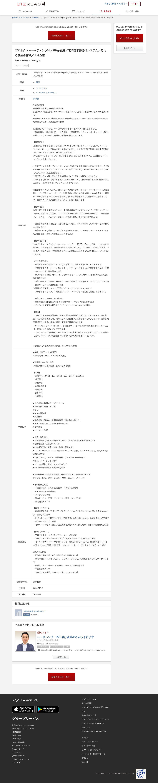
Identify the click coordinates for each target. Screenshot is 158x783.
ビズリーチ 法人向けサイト (92, 750)
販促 (38, 82)
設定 (83, 711)
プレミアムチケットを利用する (93, 723)
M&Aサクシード (18, 749)
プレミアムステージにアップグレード (95, 719)
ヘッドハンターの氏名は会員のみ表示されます (65, 637)
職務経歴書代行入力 (89, 715)
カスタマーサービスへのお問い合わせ (95, 707)
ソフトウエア (41, 88)
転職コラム (86, 727)
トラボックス (17, 752)
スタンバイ (16, 763)
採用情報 (85, 762)
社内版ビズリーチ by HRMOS (23, 725)
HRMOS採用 (16, 732)
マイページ (27, 11)
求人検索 (107, 11)
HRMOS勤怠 (16, 735)
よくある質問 (87, 703)
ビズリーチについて (89, 699)
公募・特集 (134, 11)
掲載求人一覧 (61, 657)
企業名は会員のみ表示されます (34, 611)
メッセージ (80, 11)
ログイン (134, 4)
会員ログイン (130, 48)
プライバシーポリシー (90, 742)
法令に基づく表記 (88, 746)
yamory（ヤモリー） (19, 756)
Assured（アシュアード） (21, 759)
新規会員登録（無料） (61, 35)
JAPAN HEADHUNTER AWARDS (94, 731)
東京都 (36, 99)
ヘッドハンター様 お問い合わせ (93, 754)
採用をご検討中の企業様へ (116, 4)
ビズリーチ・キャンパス (21, 746)
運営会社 (85, 758)
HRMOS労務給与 (18, 742)
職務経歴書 (54, 11)
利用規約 (85, 738)
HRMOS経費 (16, 739)
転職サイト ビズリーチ (20, 18)
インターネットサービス (46, 92)
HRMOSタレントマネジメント (23, 729)
